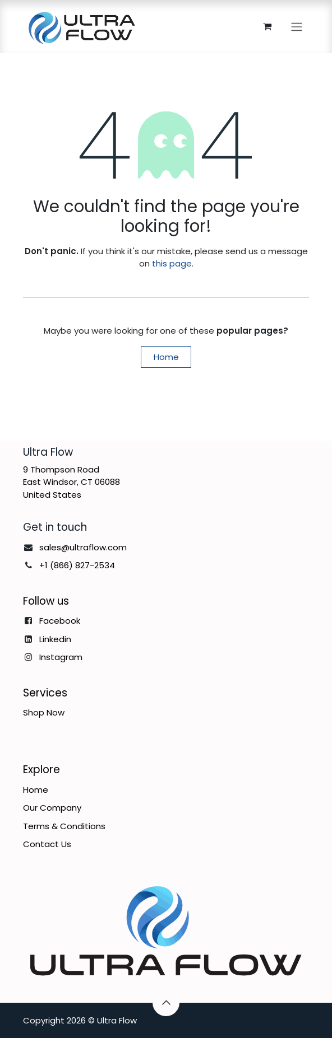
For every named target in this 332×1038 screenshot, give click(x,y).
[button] (166, 1002)
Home (166, 357)
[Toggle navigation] (296, 26)
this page (172, 263)
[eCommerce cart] (267, 26)
